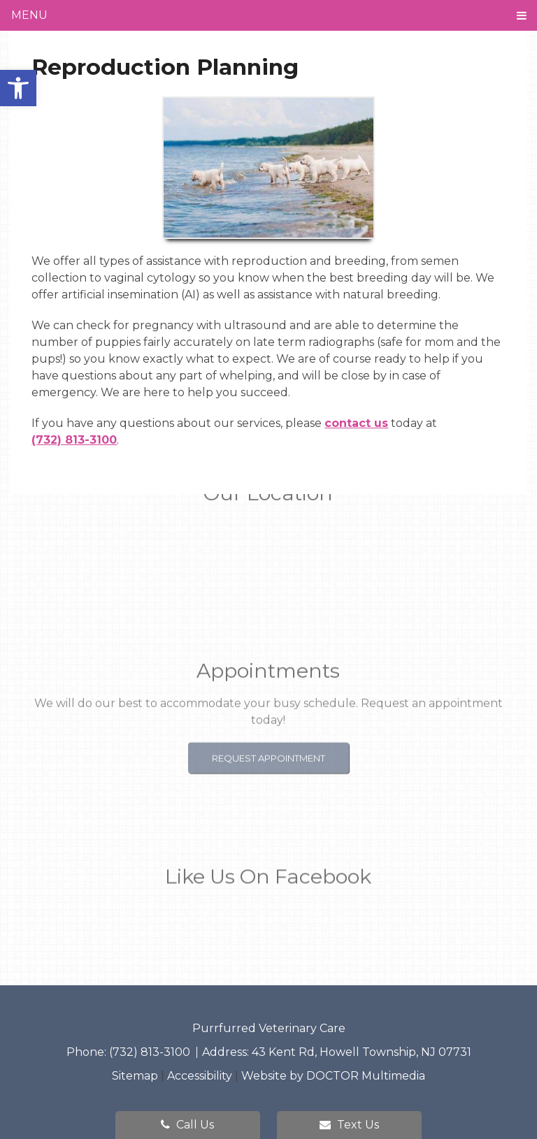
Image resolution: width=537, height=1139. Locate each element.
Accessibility (199, 1075)
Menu (29, 15)
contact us (356, 423)
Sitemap (135, 1075)
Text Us (349, 1124)
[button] (18, 88)
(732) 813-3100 (74, 440)
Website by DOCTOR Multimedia (333, 1075)
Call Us (187, 1124)
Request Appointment (268, 734)
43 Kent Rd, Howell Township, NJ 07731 (361, 1052)
